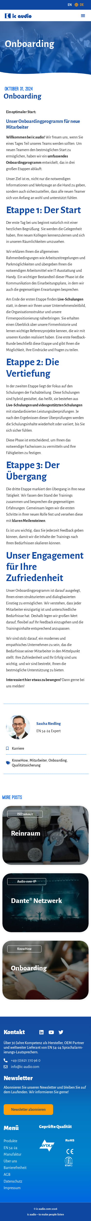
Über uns (10, 1161)
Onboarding (58, 760)
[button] (83, 15)
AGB (7, 1174)
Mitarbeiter (38, 760)
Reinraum (25, 833)
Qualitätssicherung (26, 765)
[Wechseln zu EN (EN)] (70, 5)
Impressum (12, 1188)
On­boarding (29, 968)
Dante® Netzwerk (36, 900)
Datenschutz (13, 1181)
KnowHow (20, 760)
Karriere (18, 748)
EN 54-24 (10, 1148)
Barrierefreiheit (15, 1168)
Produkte (10, 1141)
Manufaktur (12, 1154)
